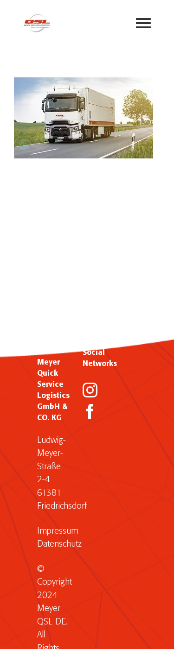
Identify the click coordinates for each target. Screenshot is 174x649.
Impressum (57, 531)
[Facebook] (90, 411)
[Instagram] (90, 390)
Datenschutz (59, 544)
